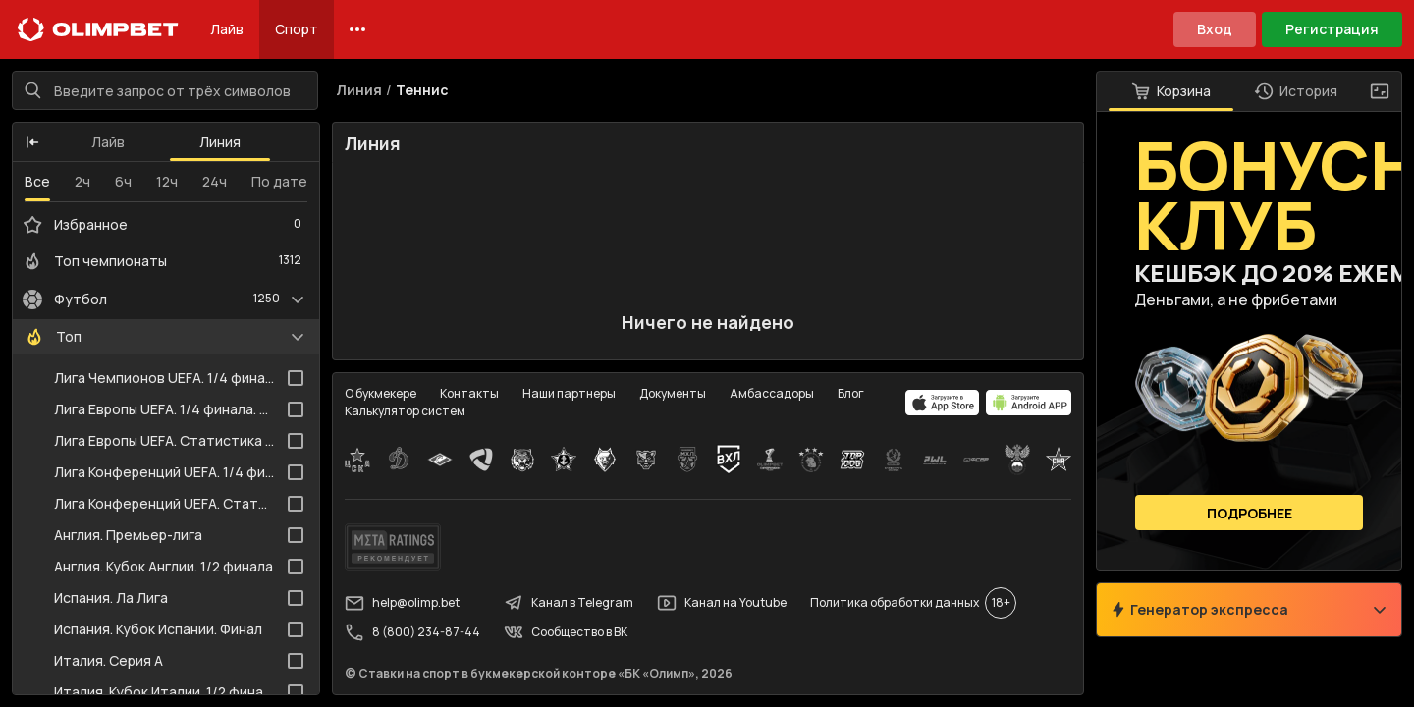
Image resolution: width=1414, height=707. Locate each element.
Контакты (469, 393)
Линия (220, 142)
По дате (279, 181)
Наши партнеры (569, 393)
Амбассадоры (772, 393)
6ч (123, 181)
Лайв (227, 29)
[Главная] (98, 29)
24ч (214, 181)
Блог (851, 393)
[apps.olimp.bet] (942, 402)
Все (37, 181)
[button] (32, 142)
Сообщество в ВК (565, 632)
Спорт (296, 29)
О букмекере (380, 393)
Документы (672, 393)
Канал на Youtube (722, 603)
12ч (167, 181)
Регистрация (1332, 29)
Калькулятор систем (405, 411)
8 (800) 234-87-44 (412, 632)
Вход (1214, 29)
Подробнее (1249, 513)
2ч (82, 181)
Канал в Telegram (568, 603)
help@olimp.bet (402, 603)
